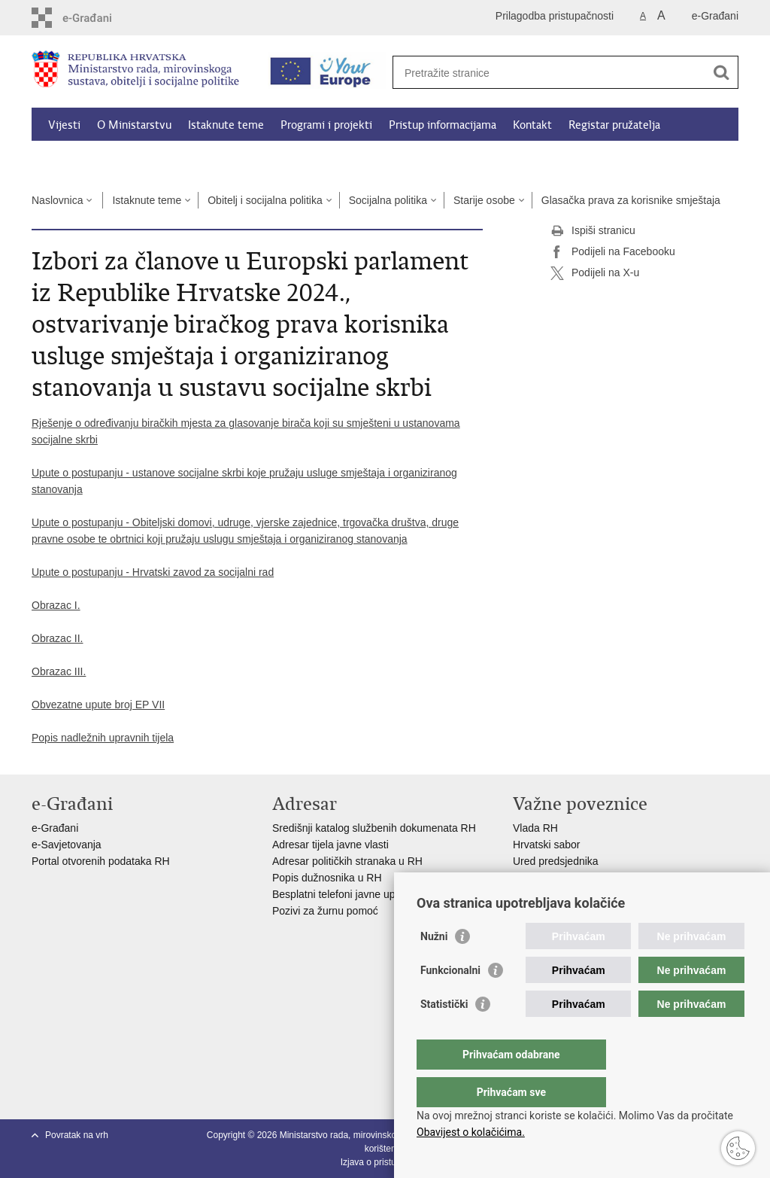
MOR (525, 894)
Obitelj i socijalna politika (265, 200)
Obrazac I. (56, 605)
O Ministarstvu (134, 125)
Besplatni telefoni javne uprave (344, 894)
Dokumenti (234, 159)
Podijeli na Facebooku (612, 252)
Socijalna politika (388, 200)
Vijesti (64, 125)
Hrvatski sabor (546, 845)
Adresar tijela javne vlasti (330, 845)
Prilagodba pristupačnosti (555, 16)
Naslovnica (57, 200)
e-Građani (715, 16)
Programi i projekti (326, 125)
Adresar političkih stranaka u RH (347, 861)
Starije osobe (484, 200)
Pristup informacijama (442, 125)
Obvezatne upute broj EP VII (98, 705)
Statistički (444, 1034)
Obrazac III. (59, 671)
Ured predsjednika (556, 861)
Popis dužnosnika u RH (327, 878)
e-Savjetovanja (67, 845)
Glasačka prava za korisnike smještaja (630, 200)
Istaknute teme (226, 125)
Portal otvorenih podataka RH (102, 861)
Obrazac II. (57, 638)
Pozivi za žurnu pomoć (325, 911)
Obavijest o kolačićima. (471, 1132)
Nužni (433, 966)
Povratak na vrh (76, 1135)
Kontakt (532, 125)
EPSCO (531, 878)
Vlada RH (535, 828)
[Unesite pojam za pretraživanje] (549, 72)
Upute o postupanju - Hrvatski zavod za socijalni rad (153, 572)
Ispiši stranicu (592, 231)
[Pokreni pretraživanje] (721, 72)
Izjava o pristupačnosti (385, 1162)
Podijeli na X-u (594, 273)
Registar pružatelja (614, 125)
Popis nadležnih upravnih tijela (103, 738)
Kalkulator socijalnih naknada (119, 159)
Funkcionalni (450, 1000)
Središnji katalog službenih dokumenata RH (374, 828)
